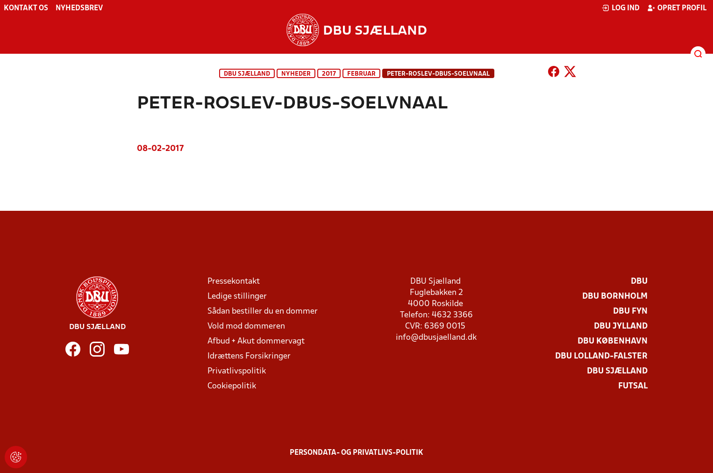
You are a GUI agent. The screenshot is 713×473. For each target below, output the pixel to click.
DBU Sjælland (247, 74)
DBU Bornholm (615, 297)
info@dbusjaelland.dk (436, 338)
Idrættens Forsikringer (249, 356)
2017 (329, 74)
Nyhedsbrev (79, 8)
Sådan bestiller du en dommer (262, 311)
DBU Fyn (630, 311)
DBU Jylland (621, 326)
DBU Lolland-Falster (601, 356)
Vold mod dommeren (246, 326)
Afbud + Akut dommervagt (256, 341)
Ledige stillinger (237, 297)
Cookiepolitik (231, 386)
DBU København (613, 341)
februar (361, 74)
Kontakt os (26, 8)
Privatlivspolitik (236, 371)
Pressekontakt (233, 282)
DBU (639, 282)
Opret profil (676, 8)
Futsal (633, 386)
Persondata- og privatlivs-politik (356, 453)
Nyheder (296, 74)
